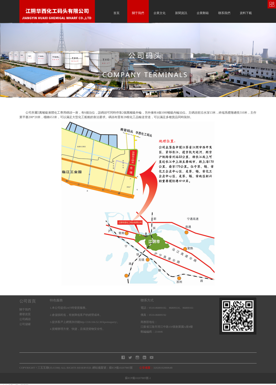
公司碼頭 (25, 319)
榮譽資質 (25, 314)
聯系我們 (224, 13)
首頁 (116, 13)
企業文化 (160, 13)
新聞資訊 (181, 13)
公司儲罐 (25, 324)
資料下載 (246, 13)
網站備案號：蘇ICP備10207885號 (112, 367)
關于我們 (138, 13)
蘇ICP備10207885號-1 (138, 378)
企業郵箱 (203, 13)
